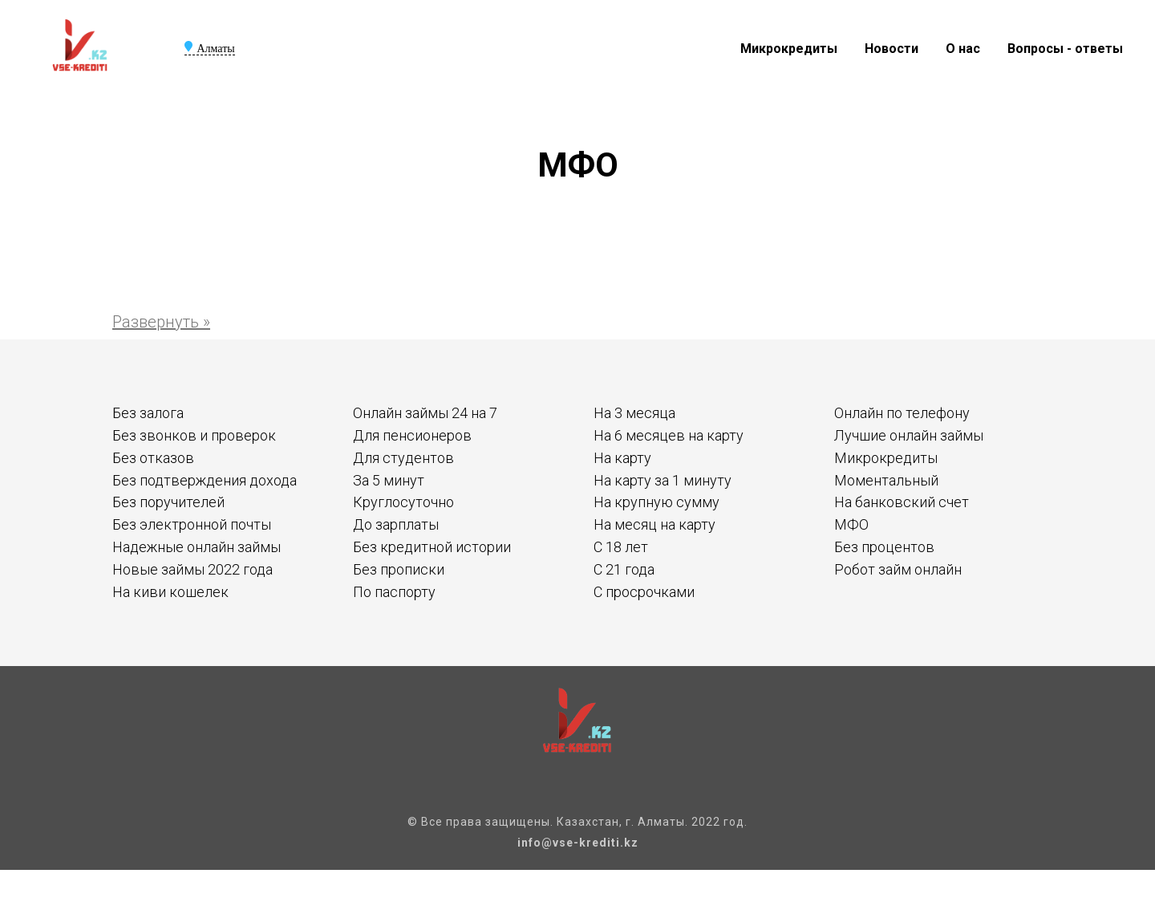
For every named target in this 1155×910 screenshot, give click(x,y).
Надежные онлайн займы (196, 546)
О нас (963, 48)
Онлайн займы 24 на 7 (425, 412)
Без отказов (153, 457)
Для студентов (403, 457)
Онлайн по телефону (902, 412)
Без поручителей (168, 502)
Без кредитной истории (432, 546)
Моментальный (886, 480)
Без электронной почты (191, 524)
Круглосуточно (403, 502)
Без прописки (398, 569)
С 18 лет (621, 546)
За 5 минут (388, 480)
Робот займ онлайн (898, 569)
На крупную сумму (656, 502)
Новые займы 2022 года (192, 569)
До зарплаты (396, 524)
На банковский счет (901, 502)
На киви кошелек (170, 591)
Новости (891, 48)
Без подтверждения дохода (204, 480)
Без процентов (884, 546)
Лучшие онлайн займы (908, 435)
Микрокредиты (788, 48)
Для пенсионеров (412, 435)
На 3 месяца (634, 412)
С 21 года (624, 569)
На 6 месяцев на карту (669, 435)
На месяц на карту (654, 524)
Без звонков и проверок (194, 435)
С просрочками (644, 591)
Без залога (148, 412)
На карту (622, 457)
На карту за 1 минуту (663, 480)
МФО (851, 524)
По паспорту (394, 591)
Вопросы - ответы (1065, 48)
